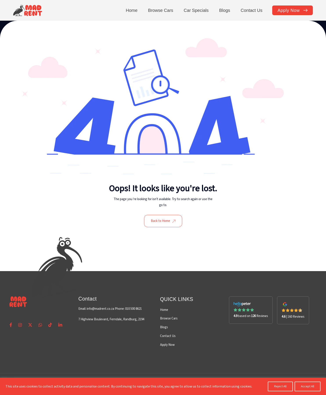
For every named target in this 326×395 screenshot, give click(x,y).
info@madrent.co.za (100, 308)
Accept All (307, 386)
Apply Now (167, 344)
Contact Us (168, 336)
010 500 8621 (133, 308)
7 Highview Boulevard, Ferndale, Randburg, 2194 (111, 319)
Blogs (164, 327)
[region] (163, 386)
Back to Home (163, 221)
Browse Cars (169, 318)
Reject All (280, 386)
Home (164, 310)
